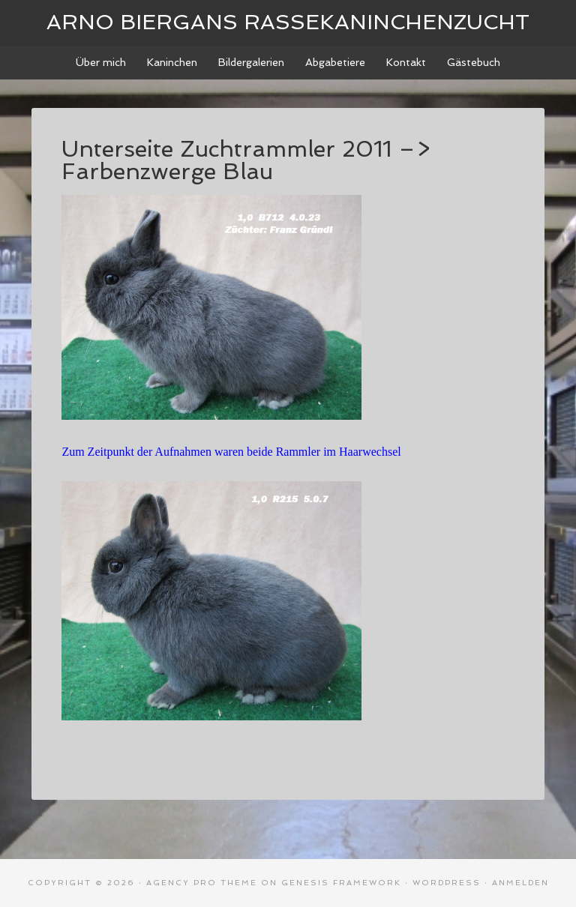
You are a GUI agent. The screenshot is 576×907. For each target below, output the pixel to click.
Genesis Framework (341, 883)
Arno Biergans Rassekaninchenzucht (288, 22)
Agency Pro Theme (201, 883)
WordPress (446, 883)
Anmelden (520, 883)
